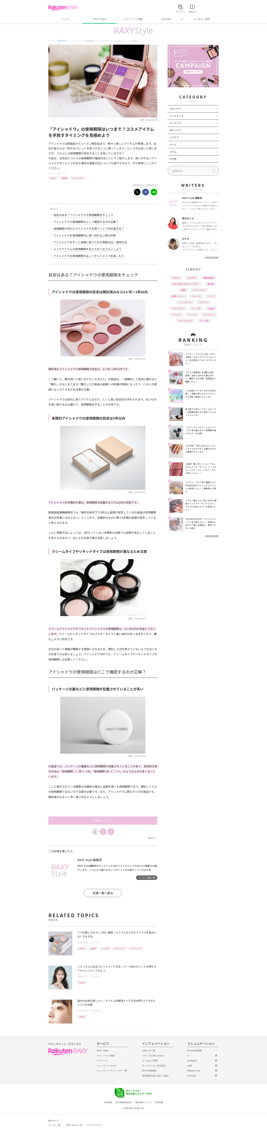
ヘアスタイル (185, 302)
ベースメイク (176, 116)
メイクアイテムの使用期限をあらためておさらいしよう (87, 249)
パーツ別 (196, 308)
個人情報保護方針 (123, 1102)
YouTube (191, 1075)
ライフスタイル (185, 320)
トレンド (196, 296)
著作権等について (143, 1102)
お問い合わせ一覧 (74, 1125)
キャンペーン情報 (133, 19)
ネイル (172, 144)
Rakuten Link (193, 1070)
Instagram (192, 1060)
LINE (189, 1065)
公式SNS (166, 19)
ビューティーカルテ (107, 1065)
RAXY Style (99, 19)
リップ (211, 296)
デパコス (176, 314)
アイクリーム (136, 948)
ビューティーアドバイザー (110, 1070)
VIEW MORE (211, 257)
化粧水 (211, 308)
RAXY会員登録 (194, 1050)
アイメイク (62, 173)
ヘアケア (174, 137)
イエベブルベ (178, 308)
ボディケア (175, 130)
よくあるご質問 (201, 19)
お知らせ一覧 (148, 1050)
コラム (172, 151)
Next (151, 838)
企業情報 (108, 1102)
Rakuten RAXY (63, 8)
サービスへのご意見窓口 (154, 1065)
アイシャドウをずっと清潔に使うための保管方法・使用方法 (90, 242)
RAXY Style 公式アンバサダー (186, 283)
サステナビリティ (95, 1125)
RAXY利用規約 (149, 1070)
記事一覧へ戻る (103, 893)
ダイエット (209, 314)
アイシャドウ (78, 178)
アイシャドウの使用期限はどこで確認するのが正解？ (86, 222)
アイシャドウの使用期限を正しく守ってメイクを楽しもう (88, 256)
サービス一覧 (54, 1125)
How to (53, 178)
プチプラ (203, 302)
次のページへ (103, 821)
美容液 (93, 948)
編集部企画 (208, 277)
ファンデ (192, 314)
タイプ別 (105, 948)
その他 (172, 159)
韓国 (183, 290)
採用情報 (159, 1102)
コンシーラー (119, 948)
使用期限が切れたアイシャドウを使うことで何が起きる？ (88, 228)
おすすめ (191, 277)
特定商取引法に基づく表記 (155, 1075)
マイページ (102, 1060)
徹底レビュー (178, 296)
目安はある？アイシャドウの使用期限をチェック (83, 215)
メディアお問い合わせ (153, 1055)
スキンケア (175, 108)
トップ (65, 19)
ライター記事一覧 (147, 877)
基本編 (64, 178)
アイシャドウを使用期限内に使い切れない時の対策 (84, 235)
